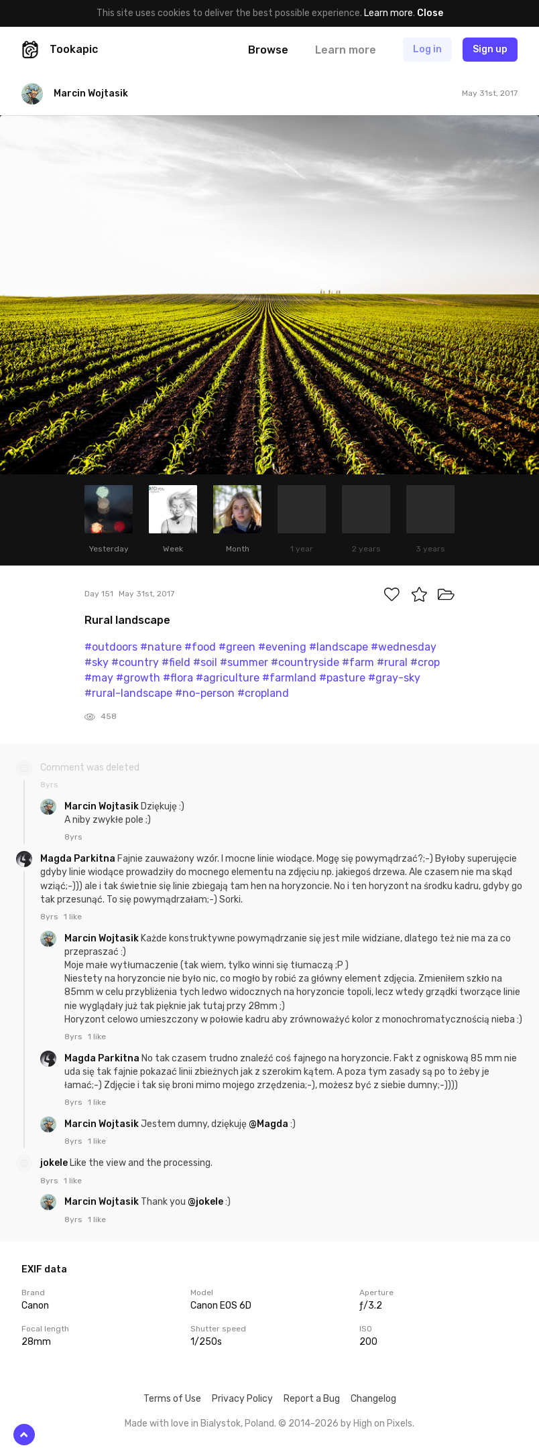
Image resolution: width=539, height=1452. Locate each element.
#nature (161, 647)
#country (135, 662)
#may (98, 677)
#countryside (305, 662)
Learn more (388, 13)
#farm (358, 662)
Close (430, 13)
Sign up (490, 49)
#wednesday (403, 647)
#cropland (263, 693)
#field (176, 662)
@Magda (268, 1124)
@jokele (205, 1201)
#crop (425, 662)
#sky (96, 662)
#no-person (205, 693)
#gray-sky (394, 677)
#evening (282, 647)
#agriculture (227, 677)
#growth (138, 677)
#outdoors (110, 647)
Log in (427, 49)
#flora (178, 677)
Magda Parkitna (78, 858)
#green (237, 647)
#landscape (338, 647)
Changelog (373, 1398)
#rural (392, 662)
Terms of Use (172, 1398)
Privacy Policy (242, 1398)
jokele (55, 1163)
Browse (268, 50)
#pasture (342, 677)
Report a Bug (312, 1398)
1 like (73, 916)
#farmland (289, 677)
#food (200, 647)
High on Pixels (382, 1423)
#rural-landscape (128, 693)
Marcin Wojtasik (102, 806)
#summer (244, 662)
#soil (205, 662)
